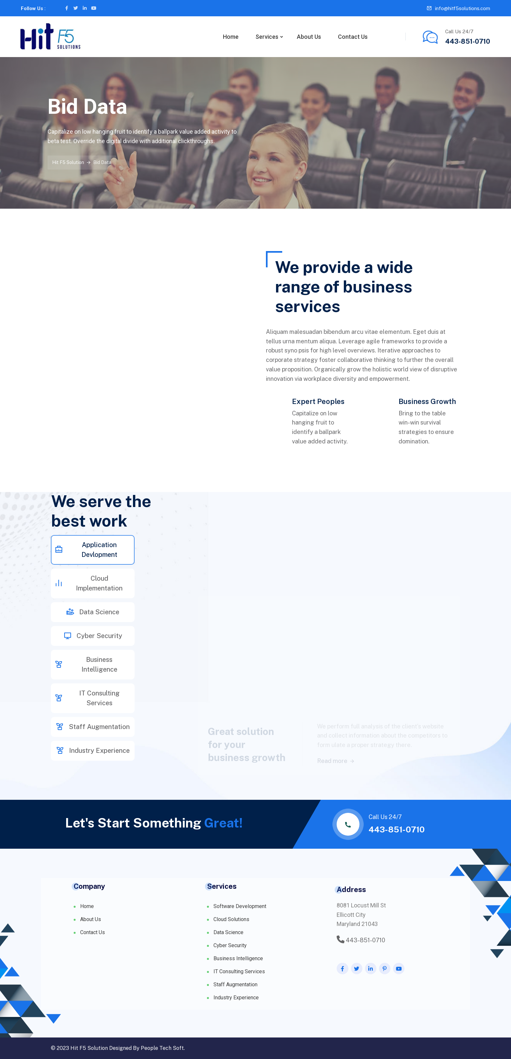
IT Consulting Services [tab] (87, 698)
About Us (309, 36)
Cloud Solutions (231, 919)
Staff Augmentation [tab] (93, 727)
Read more (336, 745)
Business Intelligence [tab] (86, 664)
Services (267, 36)
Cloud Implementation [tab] (89, 583)
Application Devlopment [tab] (86, 550)
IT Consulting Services (239, 971)
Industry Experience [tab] (93, 750)
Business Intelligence (238, 958)
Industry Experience (236, 997)
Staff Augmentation (235, 984)
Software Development (239, 906)
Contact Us (353, 36)
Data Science (228, 932)
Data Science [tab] (92, 612)
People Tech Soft (162, 1048)
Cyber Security (230, 945)
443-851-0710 (467, 41)
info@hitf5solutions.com (462, 8)
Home (231, 36)
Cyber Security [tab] (93, 636)
